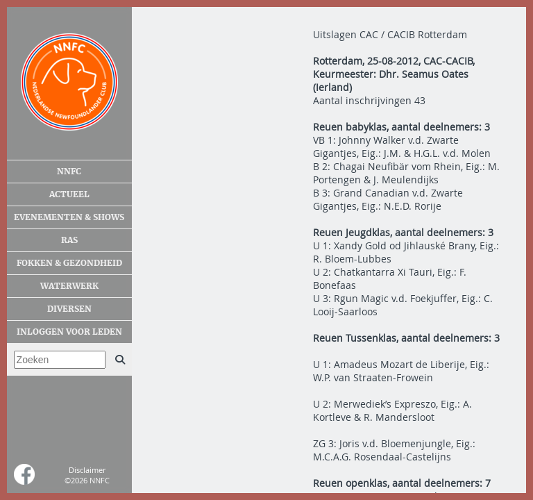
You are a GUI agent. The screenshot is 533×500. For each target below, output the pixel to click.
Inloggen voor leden (69, 332)
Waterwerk (69, 286)
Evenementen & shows (69, 217)
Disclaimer (87, 470)
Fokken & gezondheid (69, 263)
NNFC (69, 171)
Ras (69, 240)
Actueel (69, 194)
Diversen (69, 309)
